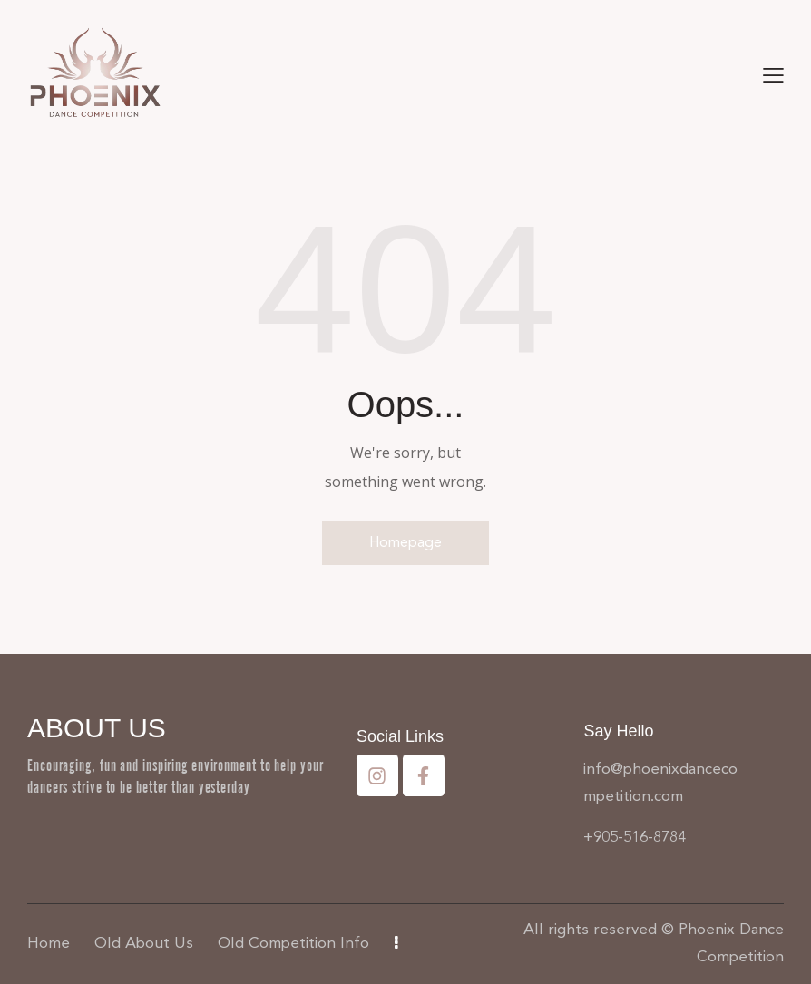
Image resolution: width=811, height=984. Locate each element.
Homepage (405, 542)
